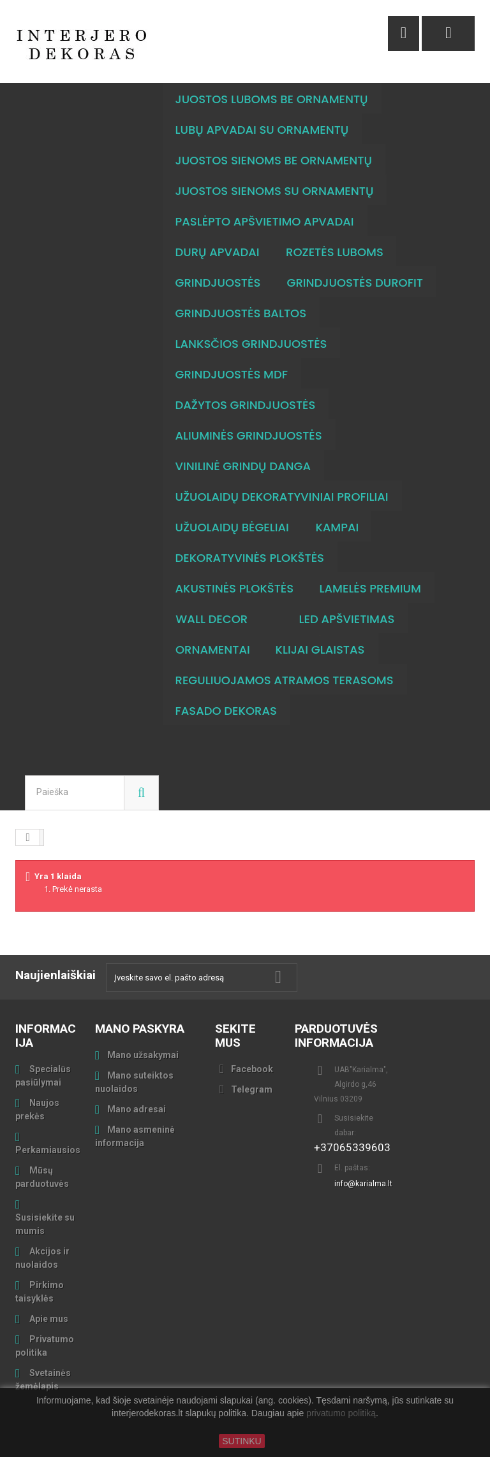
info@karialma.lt (363, 1183)
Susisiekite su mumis (45, 1224)
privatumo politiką (341, 1414)
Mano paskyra (139, 1028)
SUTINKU (241, 1441)
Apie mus (47, 1319)
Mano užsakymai (143, 1055)
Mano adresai (136, 1109)
